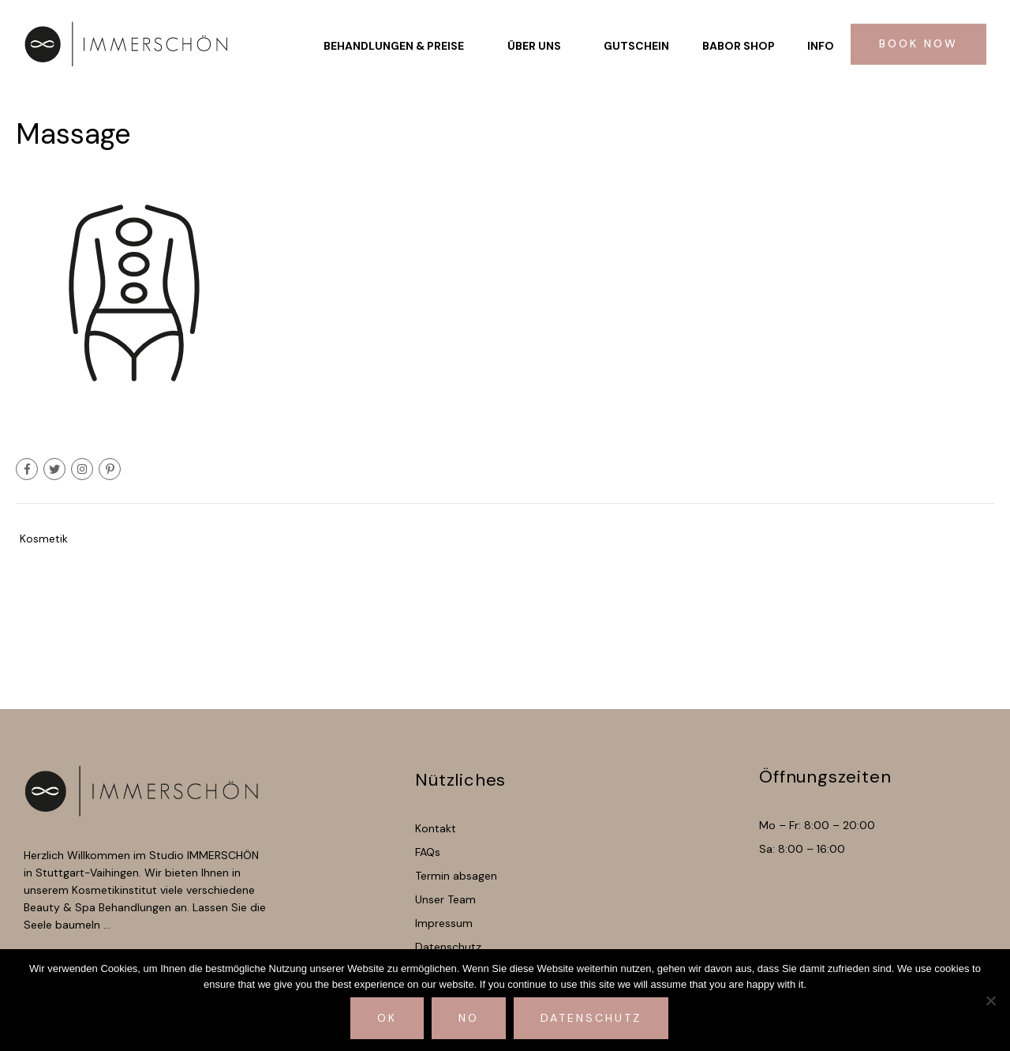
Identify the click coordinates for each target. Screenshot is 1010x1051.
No (468, 1018)
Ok (387, 1018)
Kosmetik (44, 538)
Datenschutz (591, 1018)
